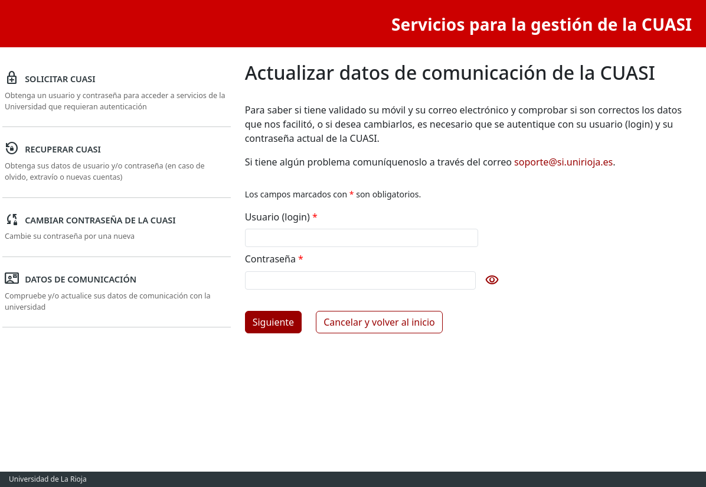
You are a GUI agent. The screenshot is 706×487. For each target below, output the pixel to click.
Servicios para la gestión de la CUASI (541, 24)
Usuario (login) (281, 216)
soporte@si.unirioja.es (563, 161)
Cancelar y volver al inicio (379, 322)
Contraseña (274, 258)
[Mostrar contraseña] (490, 280)
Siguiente (273, 322)
